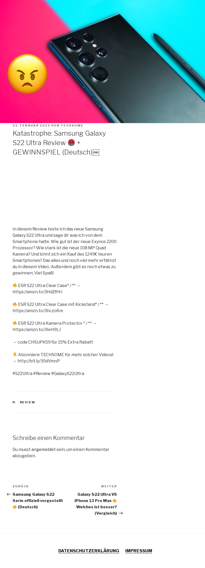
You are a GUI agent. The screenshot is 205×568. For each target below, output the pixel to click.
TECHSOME (72, 125)
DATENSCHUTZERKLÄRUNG (88, 550)
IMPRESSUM (138, 550)
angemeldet (43, 449)
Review (28, 402)
